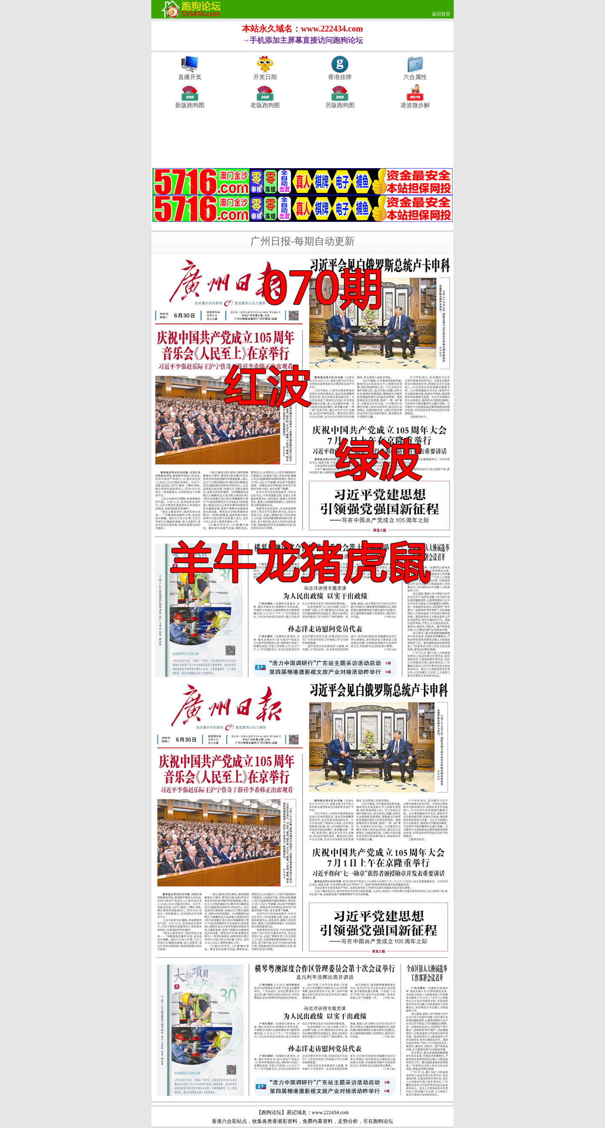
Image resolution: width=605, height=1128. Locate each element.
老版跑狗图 (265, 105)
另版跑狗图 (340, 105)
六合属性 (415, 77)
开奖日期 (265, 77)
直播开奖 (190, 77)
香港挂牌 (340, 77)
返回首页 (441, 13)
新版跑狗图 (190, 105)
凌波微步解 (415, 105)
